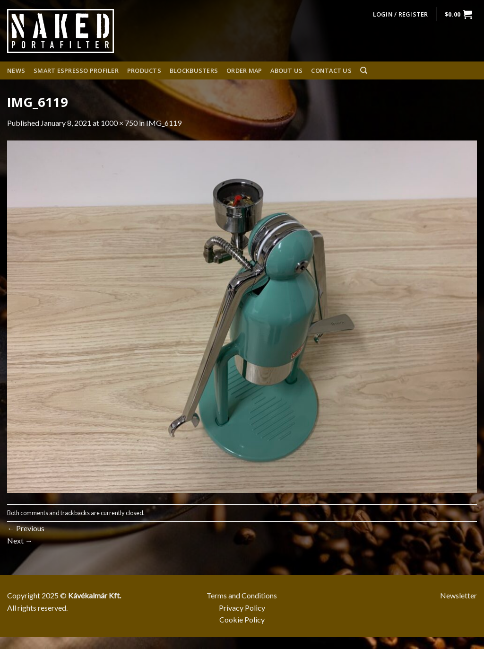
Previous (25, 528)
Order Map (244, 70)
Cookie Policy (242, 619)
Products (144, 70)
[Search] (363, 70)
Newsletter (458, 595)
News (16, 70)
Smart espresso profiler (76, 70)
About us (286, 70)
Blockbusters (194, 70)
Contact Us (331, 70)
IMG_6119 (164, 122)
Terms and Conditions (242, 595)
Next (20, 540)
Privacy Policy (242, 607)
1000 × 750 (119, 122)
